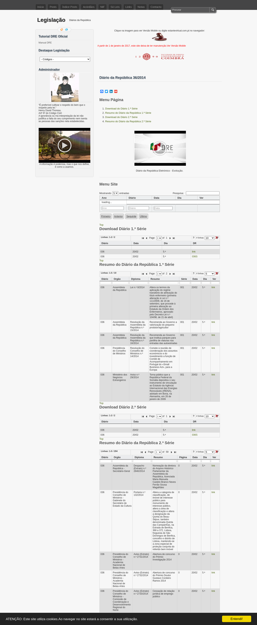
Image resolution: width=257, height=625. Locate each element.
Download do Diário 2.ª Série (121, 117)
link (193, 251)
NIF (102, 7)
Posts (53, 7)
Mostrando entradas (114, 193)
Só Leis (115, 7)
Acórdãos (88, 7)
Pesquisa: (196, 193)
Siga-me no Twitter (67, 29)
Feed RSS (62, 29)
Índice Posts (69, 7)
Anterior (118, 216)
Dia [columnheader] (179, 197)
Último (143, 216)
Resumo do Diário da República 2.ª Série (128, 121)
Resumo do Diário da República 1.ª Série (128, 112)
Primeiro (106, 216)
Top (101, 224)
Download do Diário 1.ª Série (121, 108)
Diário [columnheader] (132, 197)
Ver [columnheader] (201, 197)
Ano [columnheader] (104, 197)
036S (194, 256)
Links (128, 7)
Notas (141, 7)
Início (40, 7)
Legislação (51, 20)
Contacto (156, 7)
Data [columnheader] (156, 197)
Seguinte (131, 216)
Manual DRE (45, 42)
